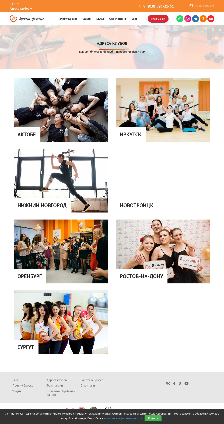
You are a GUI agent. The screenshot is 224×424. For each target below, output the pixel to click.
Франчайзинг (117, 18)
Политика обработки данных (60, 393)
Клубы (100, 18)
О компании (88, 385)
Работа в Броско (91, 380)
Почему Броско (67, 18)
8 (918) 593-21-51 (158, 6)
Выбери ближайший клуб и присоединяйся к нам (112, 52)
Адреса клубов (56, 380)
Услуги (87, 18)
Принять (153, 418)
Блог (134, 18)
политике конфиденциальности (123, 418)
